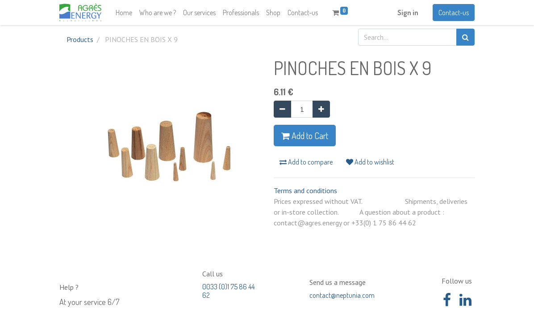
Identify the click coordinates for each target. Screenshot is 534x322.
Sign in (407, 12)
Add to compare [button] (306, 161)
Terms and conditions (305, 190)
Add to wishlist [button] (370, 161)
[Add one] (321, 109)
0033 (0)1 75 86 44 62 (228, 291)
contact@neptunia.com (342, 295)
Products (80, 39)
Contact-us (453, 12)
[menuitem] (124, 12)
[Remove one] (282, 109)
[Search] (465, 37)
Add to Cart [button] (304, 135)
